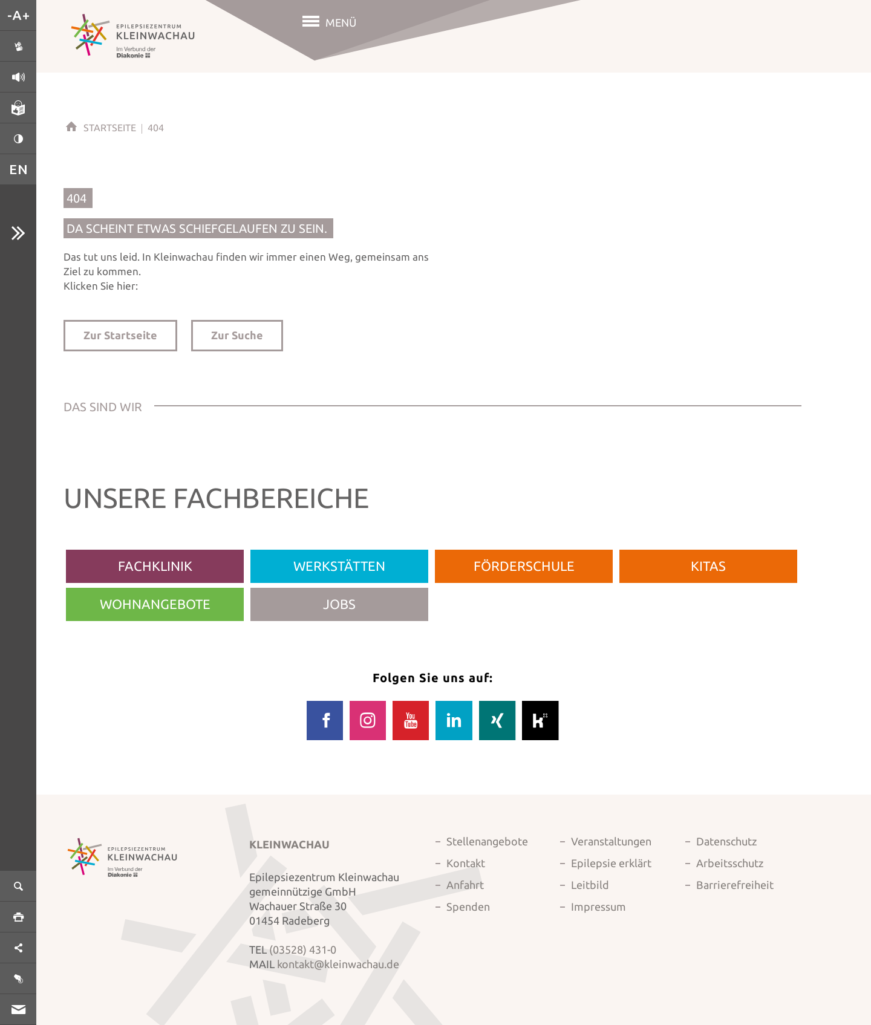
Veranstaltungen (611, 841)
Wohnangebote (155, 603)
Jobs (339, 603)
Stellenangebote (487, 841)
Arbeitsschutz (729, 863)
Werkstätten (339, 565)
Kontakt (465, 863)
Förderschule (524, 565)
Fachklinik (155, 565)
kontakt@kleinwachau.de (338, 964)
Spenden (468, 906)
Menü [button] (340, 22)
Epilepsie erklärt (611, 863)
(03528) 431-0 (302, 949)
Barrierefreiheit (735, 885)
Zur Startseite (120, 335)
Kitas (708, 565)
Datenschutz (726, 841)
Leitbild (590, 885)
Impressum (598, 906)
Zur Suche (237, 335)
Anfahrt (465, 885)
